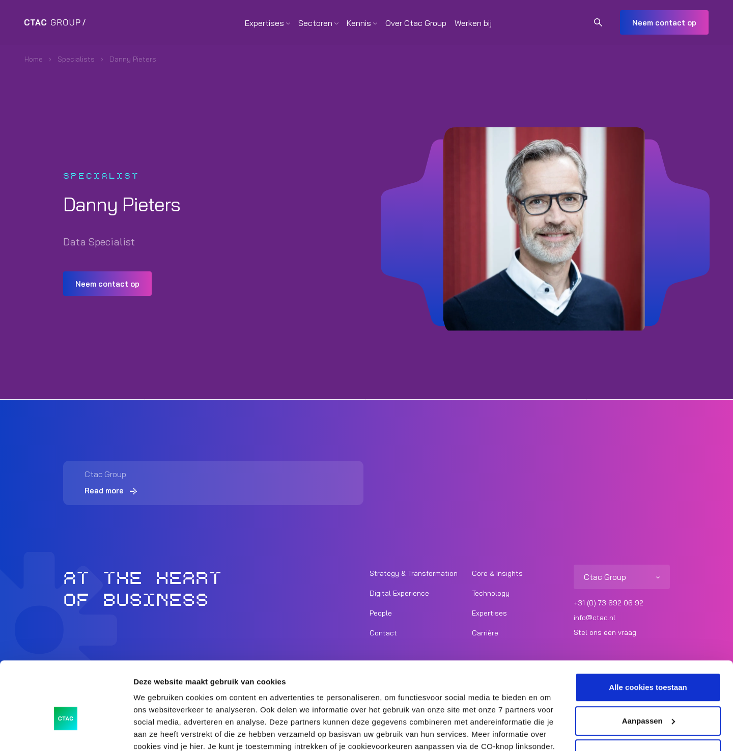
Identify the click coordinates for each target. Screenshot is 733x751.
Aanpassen (648, 664)
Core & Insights (497, 573)
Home (33, 59)
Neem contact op (664, 22)
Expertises (264, 23)
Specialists (76, 59)
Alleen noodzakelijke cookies (648, 698)
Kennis (359, 23)
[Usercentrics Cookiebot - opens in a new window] (65, 731)
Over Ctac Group (415, 23)
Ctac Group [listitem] (605, 577)
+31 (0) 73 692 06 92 (608, 602)
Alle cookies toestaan (648, 631)
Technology (491, 593)
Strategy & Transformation (414, 573)
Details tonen (157, 731)
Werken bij (473, 23)
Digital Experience (399, 593)
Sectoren (315, 23)
